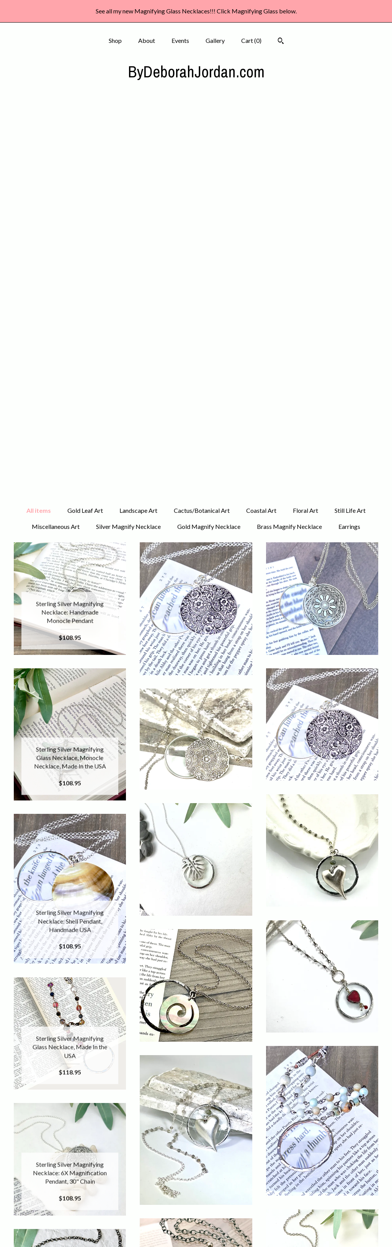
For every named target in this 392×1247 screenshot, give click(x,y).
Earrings (349, 136)
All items (38, 120)
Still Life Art (350, 120)
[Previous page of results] (139, 1095)
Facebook (196, 1168)
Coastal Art (261, 120)
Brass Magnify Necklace (289, 136)
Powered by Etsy (322, 1193)
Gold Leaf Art (85, 120)
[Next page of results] (253, 1095)
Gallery (215, 40)
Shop (115, 40)
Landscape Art (138, 120)
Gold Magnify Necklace (208, 136)
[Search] (281, 42)
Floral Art (305, 120)
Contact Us (70, 1230)
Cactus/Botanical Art (202, 120)
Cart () (251, 40)
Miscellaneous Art (56, 136)
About (146, 40)
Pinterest (196, 1193)
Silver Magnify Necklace (128, 136)
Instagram (196, 1181)
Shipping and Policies (70, 1218)
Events (180, 40)
